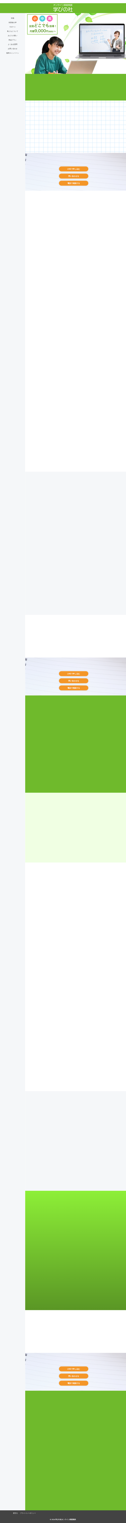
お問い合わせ (12, 49)
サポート (12, 27)
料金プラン (13, 40)
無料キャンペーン (12, 53)
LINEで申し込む (73, 169)
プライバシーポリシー (28, 1513)
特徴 (12, 18)
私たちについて (12, 31)
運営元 (15, 1513)
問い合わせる (73, 176)
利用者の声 (13, 22)
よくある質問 (12, 44)
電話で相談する (73, 183)
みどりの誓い (12, 35)
